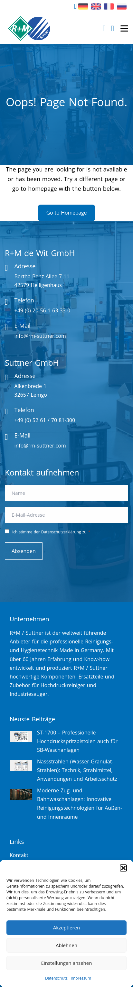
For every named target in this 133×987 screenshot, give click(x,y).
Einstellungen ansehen (66, 963)
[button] (123, 868)
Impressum (81, 978)
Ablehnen (66, 945)
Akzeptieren (66, 927)
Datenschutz (56, 978)
